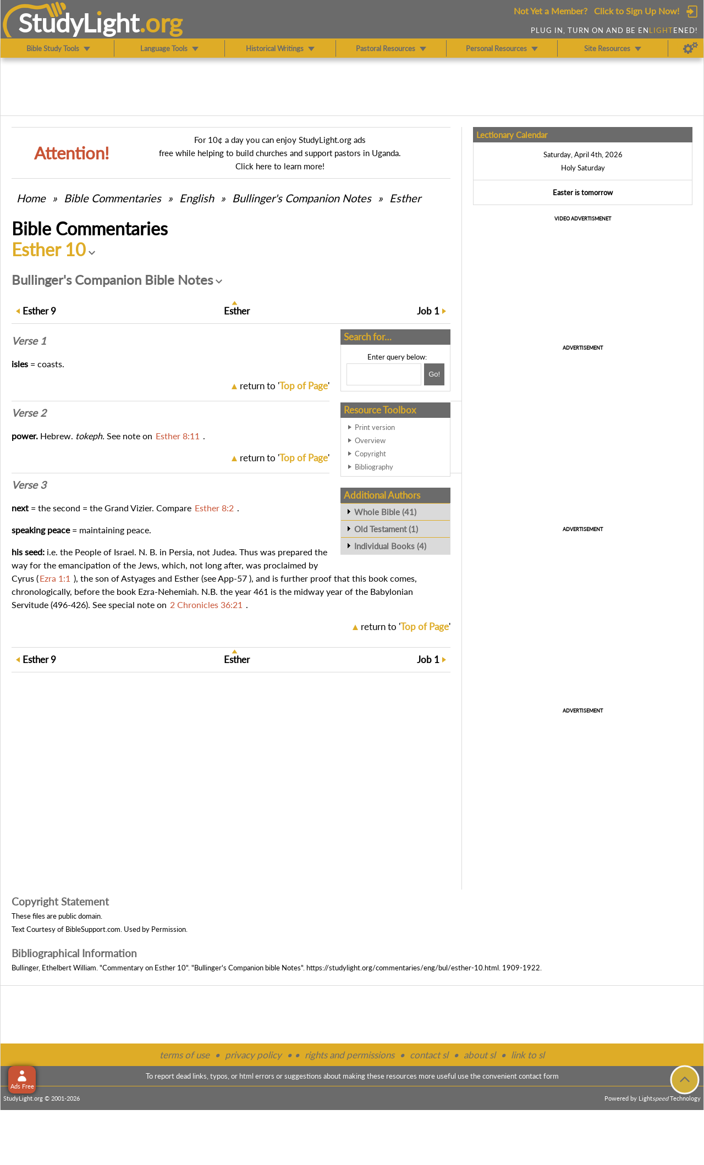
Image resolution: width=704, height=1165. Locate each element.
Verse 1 (29, 341)
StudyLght (79, 22)
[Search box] (383, 374)
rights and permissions (349, 1055)
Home (31, 198)
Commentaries (112, 198)
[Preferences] (690, 48)
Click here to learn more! (279, 166)
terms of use (185, 1055)
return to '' (284, 385)
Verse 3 (29, 485)
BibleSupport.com (92, 929)
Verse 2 (29, 413)
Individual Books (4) (390, 546)
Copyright (370, 453)
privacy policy (253, 1055)
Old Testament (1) (386, 529)
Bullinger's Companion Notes (301, 198)
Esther (405, 198)
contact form (539, 1076)
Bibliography (374, 466)
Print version (375, 427)
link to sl (527, 1055)
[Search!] (434, 374)
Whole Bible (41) (385, 512)
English (196, 198)
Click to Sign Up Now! (636, 10)
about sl (480, 1055)
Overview (370, 440)
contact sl (429, 1055)
